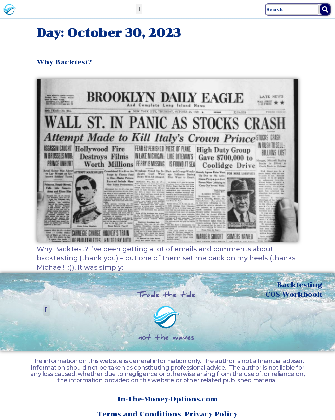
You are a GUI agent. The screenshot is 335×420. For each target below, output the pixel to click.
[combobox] (292, 9)
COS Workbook (293, 294)
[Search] (325, 9)
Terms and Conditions (139, 414)
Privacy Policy (211, 414)
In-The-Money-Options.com (168, 399)
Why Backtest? (64, 62)
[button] (139, 9)
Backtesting (299, 285)
